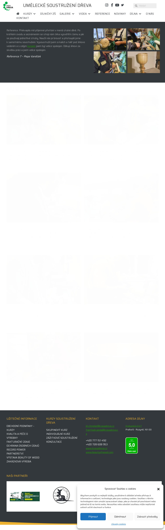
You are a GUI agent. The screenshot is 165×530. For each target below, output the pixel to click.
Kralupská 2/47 (133, 426)
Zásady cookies (118, 524)
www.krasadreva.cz (96, 448)
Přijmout (93, 517)
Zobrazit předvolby (147, 517)
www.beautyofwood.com (99, 452)
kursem (31, 46)
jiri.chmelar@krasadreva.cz (100, 426)
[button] (158, 488)
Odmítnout (120, 517)
